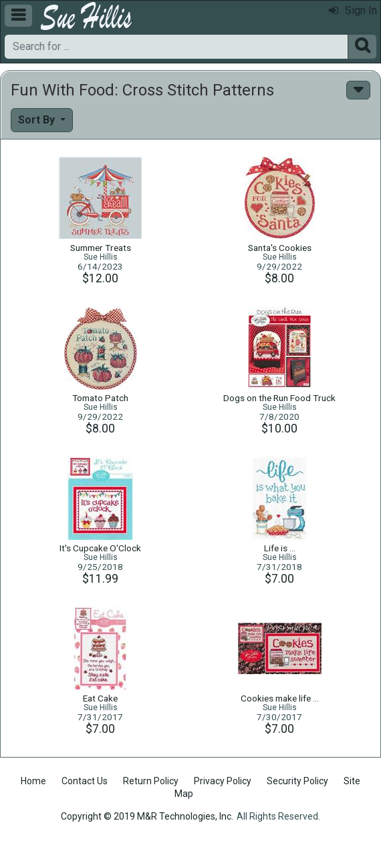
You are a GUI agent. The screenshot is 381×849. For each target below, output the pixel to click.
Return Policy (150, 781)
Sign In (353, 10)
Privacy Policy (222, 781)
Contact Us (84, 781)
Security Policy (297, 781)
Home (33, 781)
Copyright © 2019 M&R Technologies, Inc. (147, 816)
